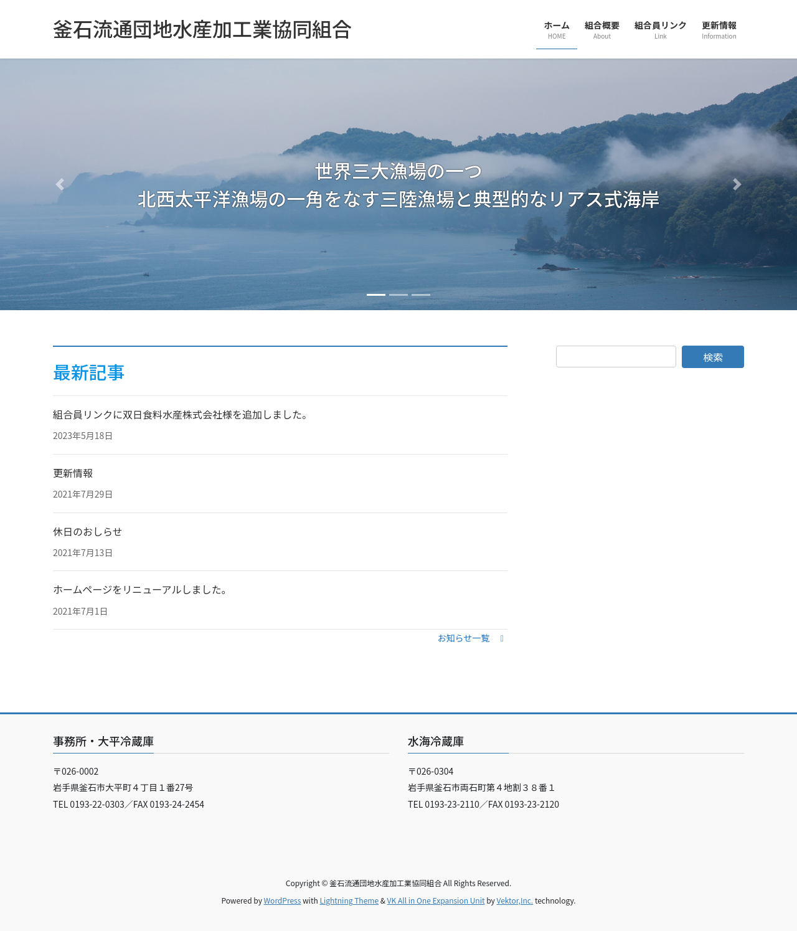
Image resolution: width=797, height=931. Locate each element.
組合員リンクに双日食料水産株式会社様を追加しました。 (182, 414)
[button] (60, 184)
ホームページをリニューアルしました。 (142, 589)
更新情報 (73, 472)
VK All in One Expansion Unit (436, 900)
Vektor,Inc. (514, 900)
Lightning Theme (349, 900)
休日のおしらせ (88, 531)
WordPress (282, 900)
